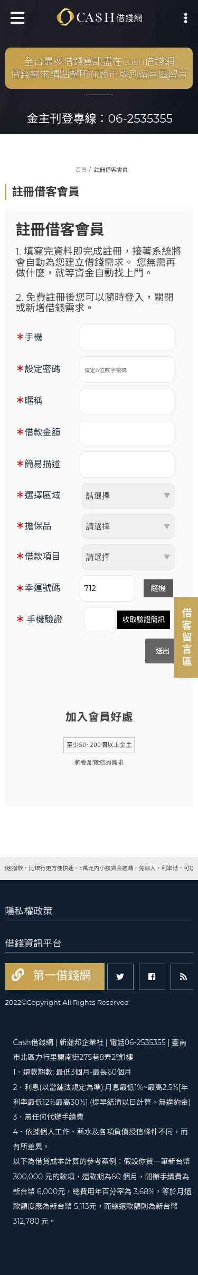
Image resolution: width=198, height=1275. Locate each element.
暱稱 (33, 400)
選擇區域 (42, 495)
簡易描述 (42, 464)
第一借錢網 (60, 975)
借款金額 (42, 432)
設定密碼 (42, 369)
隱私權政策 (28, 911)
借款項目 (42, 556)
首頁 (81, 170)
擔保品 (37, 526)
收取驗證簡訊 (143, 619)
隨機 (158, 588)
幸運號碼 (42, 588)
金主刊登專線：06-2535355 (100, 119)
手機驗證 (44, 619)
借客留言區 (186, 637)
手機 (33, 337)
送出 (163, 650)
